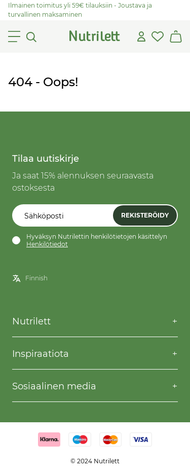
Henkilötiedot (47, 244)
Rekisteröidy (145, 215)
